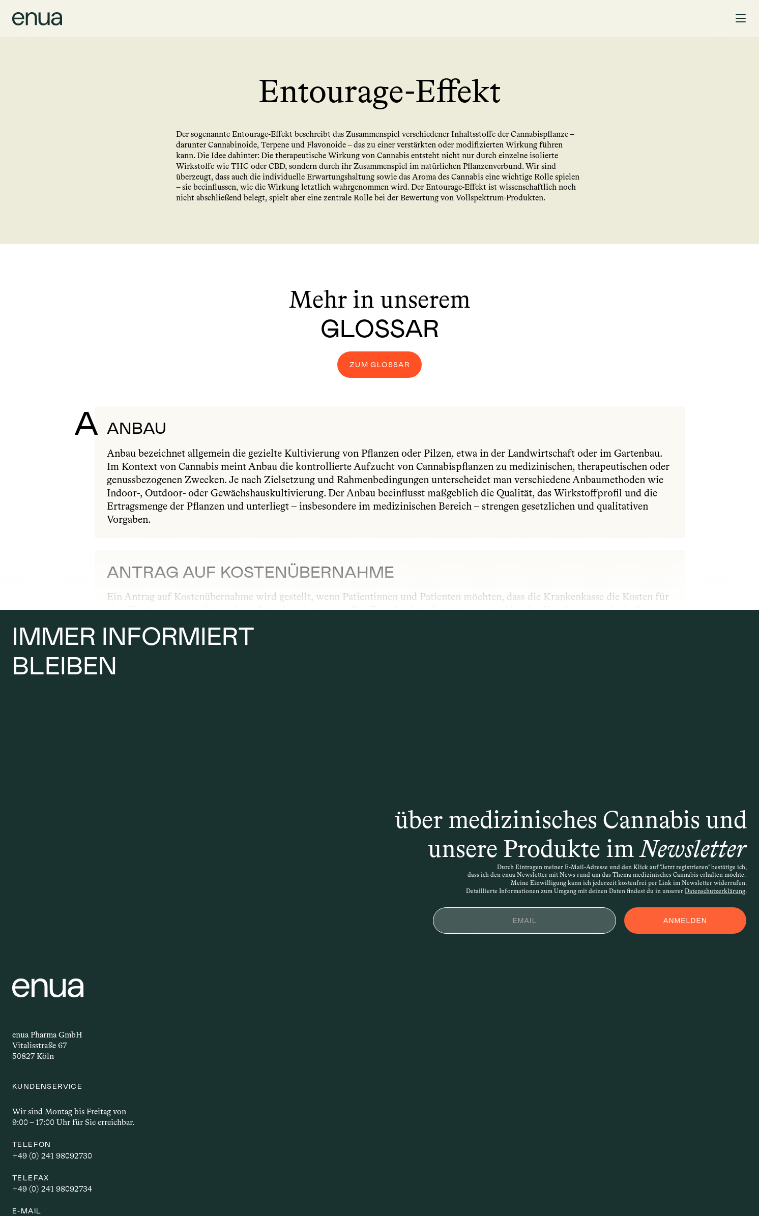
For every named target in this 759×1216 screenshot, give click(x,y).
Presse (400, 1034)
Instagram (407, 1120)
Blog (582, 1071)
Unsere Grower (600, 1015)
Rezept (654, 20)
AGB (134, 1190)
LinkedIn (406, 1139)
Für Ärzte (591, 1052)
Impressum (39, 1190)
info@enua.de (229, 1107)
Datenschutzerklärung (707, 882)
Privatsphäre (92, 1190)
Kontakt (404, 996)
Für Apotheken (601, 1034)
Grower (96, 20)
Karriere (404, 1052)
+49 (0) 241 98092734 (245, 1073)
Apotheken (152, 20)
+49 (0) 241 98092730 (245, 1040)
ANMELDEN (677, 912)
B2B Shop (407, 1015)
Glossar (587, 1089)
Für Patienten (598, 996)
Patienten (43, 20)
